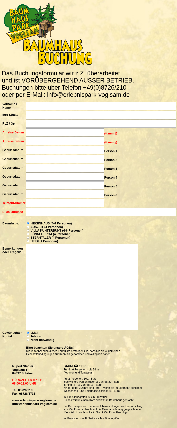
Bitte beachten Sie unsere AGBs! (50, 347)
